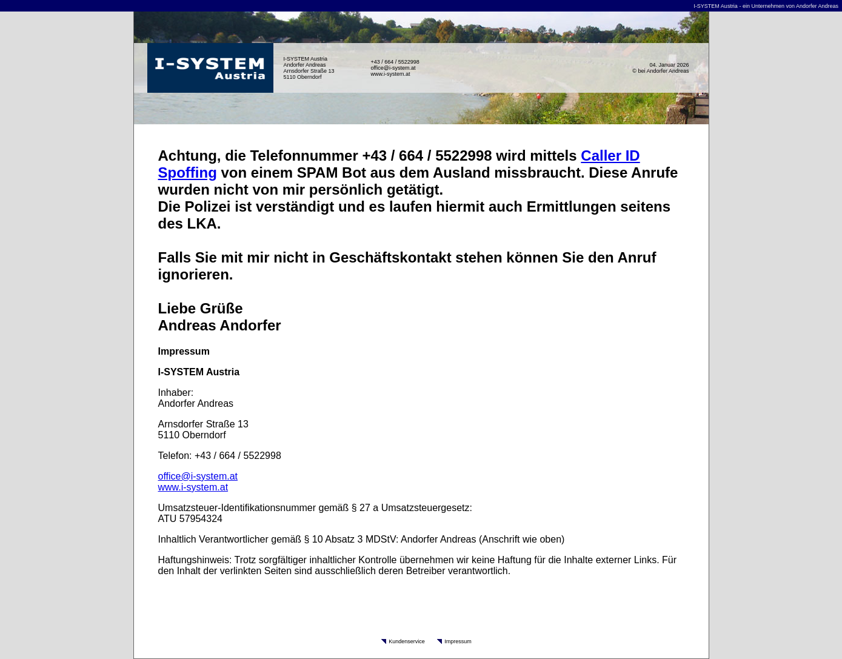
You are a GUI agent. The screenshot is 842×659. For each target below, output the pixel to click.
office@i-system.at (393, 68)
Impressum (458, 641)
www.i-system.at (390, 74)
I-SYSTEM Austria (715, 6)
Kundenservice (407, 641)
